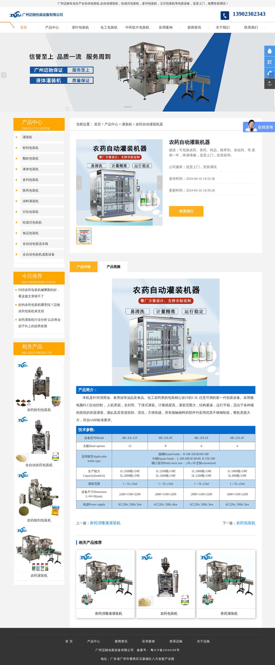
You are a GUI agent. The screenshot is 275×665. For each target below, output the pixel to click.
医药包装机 (31, 190)
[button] (79, 183)
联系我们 (251, 27)
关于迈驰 (203, 641)
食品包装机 (31, 233)
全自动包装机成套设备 (39, 254)
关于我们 (223, 27)
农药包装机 (245, 523)
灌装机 (27, 137)
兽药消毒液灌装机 (105, 523)
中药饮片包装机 (137, 27)
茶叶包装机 (80, 27)
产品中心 (52, 27)
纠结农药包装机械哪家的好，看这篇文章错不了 (39, 293)
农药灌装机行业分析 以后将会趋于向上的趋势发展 (39, 323)
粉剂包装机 (31, 148)
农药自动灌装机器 (149, 124)
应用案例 (166, 27)
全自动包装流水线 (35, 243)
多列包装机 (31, 179)
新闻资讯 (194, 27)
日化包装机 (31, 211)
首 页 (69, 641)
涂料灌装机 (31, 201)
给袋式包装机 (32, 222)
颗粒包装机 (31, 158)
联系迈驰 (176, 641)
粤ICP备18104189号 (164, 650)
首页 (23, 27)
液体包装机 (31, 169)
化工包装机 (109, 27)
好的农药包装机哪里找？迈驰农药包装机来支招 (39, 308)
